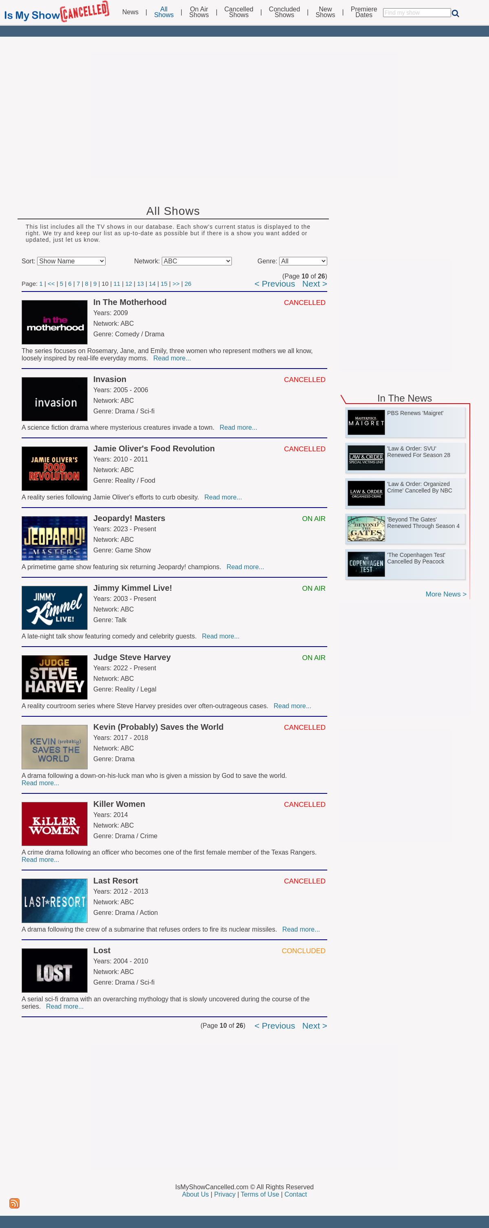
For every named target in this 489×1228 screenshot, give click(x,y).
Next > (314, 283)
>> (176, 283)
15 (164, 283)
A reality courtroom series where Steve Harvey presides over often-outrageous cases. (147, 705)
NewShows (325, 12)
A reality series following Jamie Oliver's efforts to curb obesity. (112, 497)
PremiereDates (364, 12)
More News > (446, 594)
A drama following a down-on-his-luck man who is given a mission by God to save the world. (155, 775)
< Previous (274, 283)
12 (128, 283)
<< (51, 283)
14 (152, 283)
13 (140, 283)
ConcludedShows (284, 12)
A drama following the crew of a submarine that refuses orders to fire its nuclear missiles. (151, 929)
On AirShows (199, 12)
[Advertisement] (244, 115)
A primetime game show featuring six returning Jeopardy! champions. (123, 566)
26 (188, 283)
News (130, 12)
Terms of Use (260, 1194)
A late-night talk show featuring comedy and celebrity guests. (111, 636)
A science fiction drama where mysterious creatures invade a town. (120, 427)
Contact (295, 1194)
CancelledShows (239, 12)
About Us (195, 1194)
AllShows (164, 12)
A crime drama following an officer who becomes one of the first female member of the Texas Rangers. (170, 852)
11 (117, 283)
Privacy (225, 1194)
